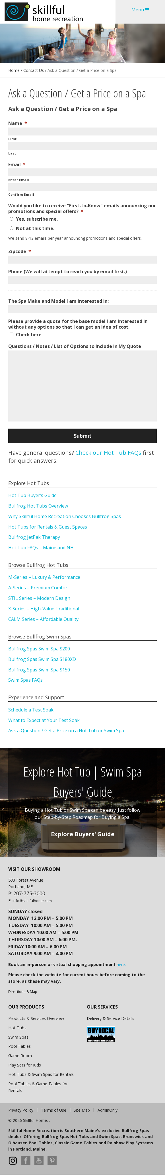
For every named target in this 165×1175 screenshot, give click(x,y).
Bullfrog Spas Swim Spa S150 (39, 670)
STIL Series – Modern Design (39, 598)
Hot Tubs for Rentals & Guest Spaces (47, 527)
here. (121, 964)
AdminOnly (107, 1110)
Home (14, 70)
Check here (29, 334)
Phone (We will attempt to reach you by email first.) (67, 272)
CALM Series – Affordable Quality (43, 619)
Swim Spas (18, 1037)
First (12, 139)
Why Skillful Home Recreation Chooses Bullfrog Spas (64, 516)
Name (17, 123)
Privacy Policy (20, 1110)
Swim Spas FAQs (25, 680)
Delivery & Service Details (110, 1018)
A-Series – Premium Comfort (38, 588)
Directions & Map (22, 991)
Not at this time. (35, 228)
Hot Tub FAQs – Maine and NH (41, 547)
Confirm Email (21, 194)
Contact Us (33, 70)
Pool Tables (19, 1046)
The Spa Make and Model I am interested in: (58, 301)
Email (17, 165)
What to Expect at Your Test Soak (44, 720)
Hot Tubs (17, 1027)
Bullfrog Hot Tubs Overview (38, 506)
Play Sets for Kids (24, 1065)
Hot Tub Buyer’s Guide (32, 495)
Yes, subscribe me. (37, 219)
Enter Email (18, 180)
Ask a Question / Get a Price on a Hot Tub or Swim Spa (66, 730)
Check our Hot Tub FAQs (107, 452)
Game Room (20, 1055)
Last (12, 153)
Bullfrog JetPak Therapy (34, 537)
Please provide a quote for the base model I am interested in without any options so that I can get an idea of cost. (78, 324)
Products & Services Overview (36, 1018)
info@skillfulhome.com (32, 900)
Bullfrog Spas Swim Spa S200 (39, 649)
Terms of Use (53, 1110)
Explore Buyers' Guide (82, 834)
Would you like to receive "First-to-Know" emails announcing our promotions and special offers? (82, 209)
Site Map (82, 1110)
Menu (140, 10)
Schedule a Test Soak (30, 710)
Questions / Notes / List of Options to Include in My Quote (74, 346)
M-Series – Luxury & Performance (44, 577)
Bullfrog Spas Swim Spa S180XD (42, 659)
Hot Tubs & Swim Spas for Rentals (41, 1074)
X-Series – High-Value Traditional (43, 609)
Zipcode (19, 251)
